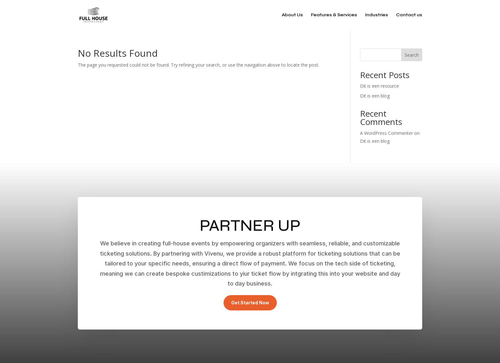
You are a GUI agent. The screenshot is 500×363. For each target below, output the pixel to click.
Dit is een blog (375, 96)
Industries (376, 15)
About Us (292, 15)
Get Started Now (250, 302)
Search (412, 55)
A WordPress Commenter (386, 133)
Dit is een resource (379, 86)
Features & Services (334, 15)
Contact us (409, 15)
